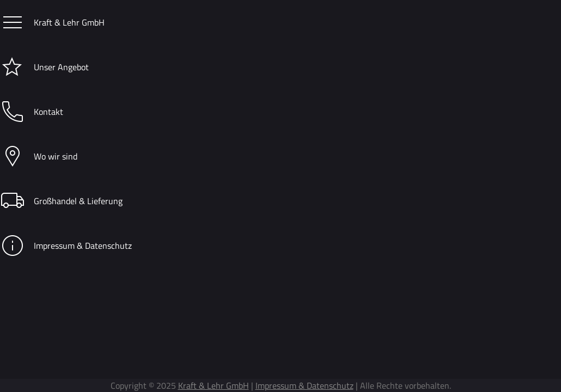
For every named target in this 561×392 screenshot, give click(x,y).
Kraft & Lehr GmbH (52, 22)
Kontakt (31, 111)
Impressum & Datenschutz (66, 245)
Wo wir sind (38, 156)
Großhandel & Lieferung (61, 200)
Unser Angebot (44, 66)
